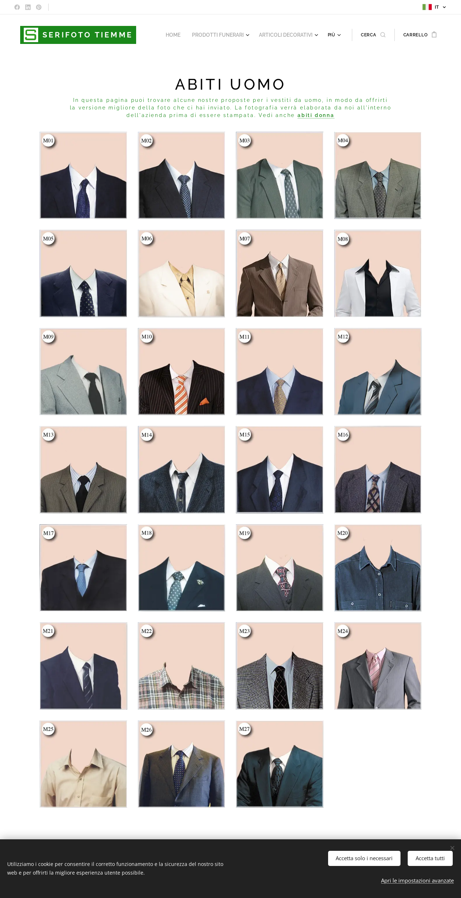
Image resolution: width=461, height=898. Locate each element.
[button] (373, 35)
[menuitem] (183, 35)
